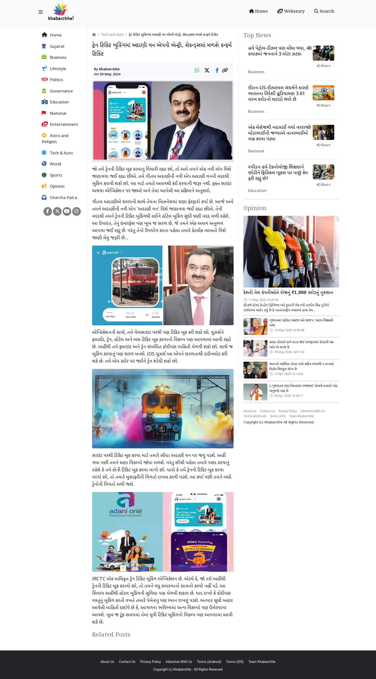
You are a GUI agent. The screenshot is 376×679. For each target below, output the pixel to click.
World (51, 164)
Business (54, 57)
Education (55, 102)
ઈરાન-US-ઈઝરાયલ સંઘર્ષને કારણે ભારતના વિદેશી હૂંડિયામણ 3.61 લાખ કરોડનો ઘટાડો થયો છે (278, 94)
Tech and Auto (112, 35)
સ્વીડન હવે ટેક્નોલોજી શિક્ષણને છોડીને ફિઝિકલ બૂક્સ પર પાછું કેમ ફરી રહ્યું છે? (278, 173)
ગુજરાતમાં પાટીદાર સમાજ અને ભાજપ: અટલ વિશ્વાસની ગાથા (301, 323)
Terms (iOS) (278, 416)
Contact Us (267, 411)
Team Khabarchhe (301, 416)
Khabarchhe (109, 69)
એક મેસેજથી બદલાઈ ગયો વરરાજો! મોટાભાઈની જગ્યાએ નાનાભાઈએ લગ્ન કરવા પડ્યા (279, 133)
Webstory (291, 11)
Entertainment (60, 124)
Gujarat (53, 46)
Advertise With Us (312, 411)
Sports (52, 175)
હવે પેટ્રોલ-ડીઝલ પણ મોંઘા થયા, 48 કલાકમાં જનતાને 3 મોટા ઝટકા (279, 51)
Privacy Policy (288, 411)
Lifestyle (54, 69)
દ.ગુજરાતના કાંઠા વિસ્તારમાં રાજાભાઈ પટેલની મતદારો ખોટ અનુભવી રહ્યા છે (303, 389)
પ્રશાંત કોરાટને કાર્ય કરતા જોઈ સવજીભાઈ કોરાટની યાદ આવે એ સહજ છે (301, 345)
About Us (249, 411)
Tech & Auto (57, 153)
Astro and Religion (55, 139)
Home (258, 11)
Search (324, 11)
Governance (57, 91)
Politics (52, 80)
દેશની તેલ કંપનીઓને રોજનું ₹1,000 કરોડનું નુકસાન (288, 292)
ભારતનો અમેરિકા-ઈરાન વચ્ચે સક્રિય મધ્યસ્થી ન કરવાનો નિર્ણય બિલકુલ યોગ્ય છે (301, 367)
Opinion (53, 186)
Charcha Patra (59, 198)
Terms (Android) (254, 416)
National (54, 113)
